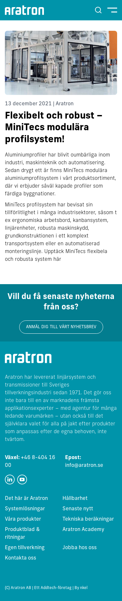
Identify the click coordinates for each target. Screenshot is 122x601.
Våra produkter (23, 519)
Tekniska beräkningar (88, 519)
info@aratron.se (84, 461)
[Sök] (98, 10)
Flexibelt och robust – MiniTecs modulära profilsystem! (53, 128)
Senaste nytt (77, 509)
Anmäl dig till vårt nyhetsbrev (61, 327)
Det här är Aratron (26, 498)
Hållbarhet (75, 498)
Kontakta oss (20, 558)
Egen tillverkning (25, 547)
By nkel (81, 588)
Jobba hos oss (79, 547)
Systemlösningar (25, 509)
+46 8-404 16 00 (30, 461)
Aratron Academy (83, 529)
